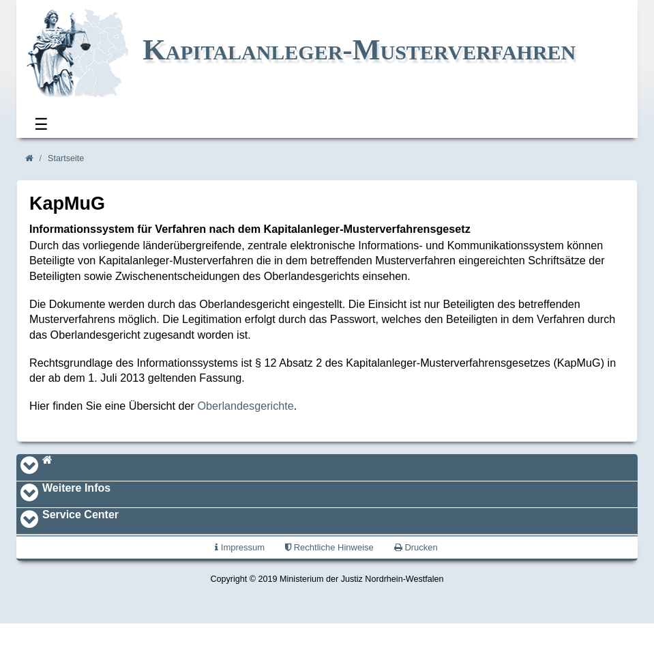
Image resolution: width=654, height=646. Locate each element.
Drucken (416, 547)
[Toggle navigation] (29, 467)
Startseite (66, 158)
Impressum (240, 547)
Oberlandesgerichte (246, 405)
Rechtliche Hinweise (329, 547)
